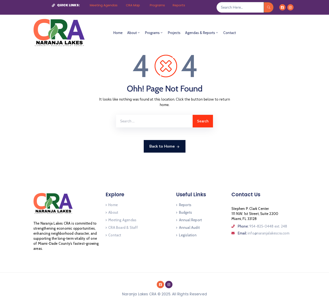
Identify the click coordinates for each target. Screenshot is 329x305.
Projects (174, 33)
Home (118, 33)
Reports (185, 205)
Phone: (262, 226)
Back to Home (164, 146)
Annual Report (190, 220)
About (133, 33)
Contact (229, 33)
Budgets (185, 212)
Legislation (188, 235)
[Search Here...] (240, 7)
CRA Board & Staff (123, 227)
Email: (263, 233)
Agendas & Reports (202, 33)
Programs (154, 33)
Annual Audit (189, 227)
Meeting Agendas (122, 220)
